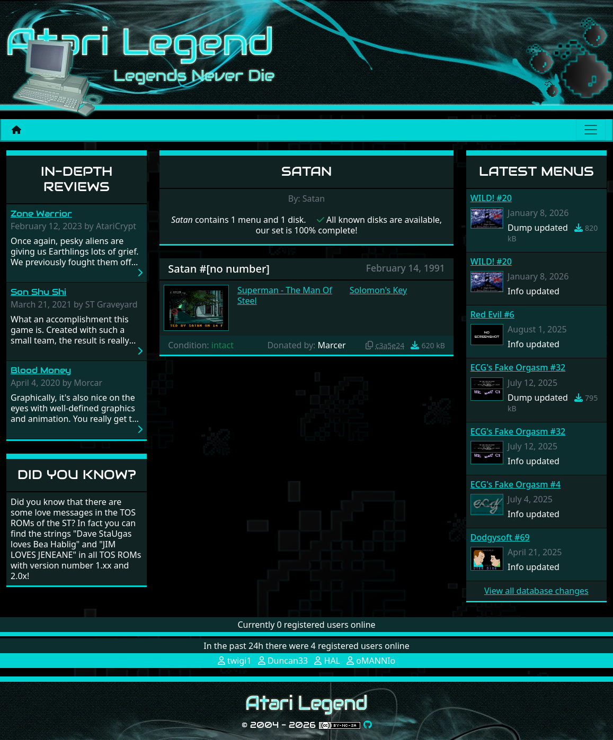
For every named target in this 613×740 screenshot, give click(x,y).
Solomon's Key (378, 290)
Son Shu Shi (38, 292)
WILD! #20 (491, 198)
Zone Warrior (41, 214)
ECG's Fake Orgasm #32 (517, 367)
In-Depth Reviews (76, 179)
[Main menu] (591, 129)
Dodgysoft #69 (500, 537)
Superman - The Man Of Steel (284, 295)
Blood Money (41, 370)
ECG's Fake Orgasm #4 (515, 484)
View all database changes (536, 591)
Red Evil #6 (492, 314)
